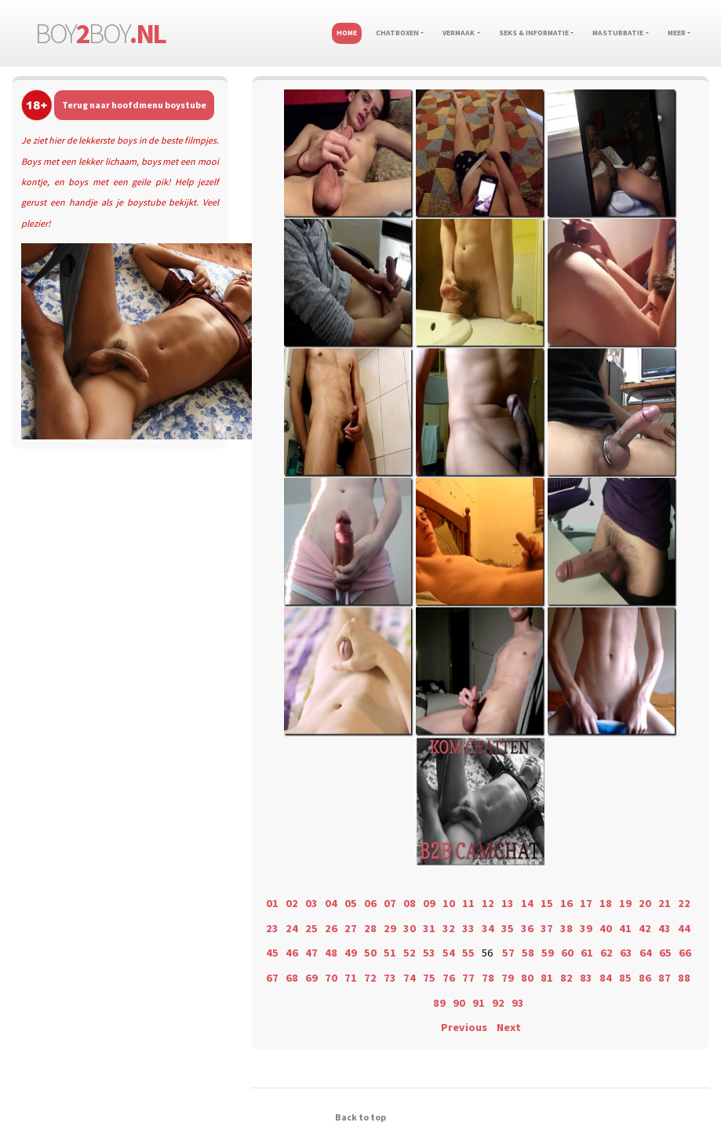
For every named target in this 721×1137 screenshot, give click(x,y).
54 (448, 953)
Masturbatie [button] (617, 33)
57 (508, 953)
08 (409, 903)
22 (684, 903)
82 (566, 978)
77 (468, 978)
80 (527, 978)
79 (507, 978)
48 (331, 953)
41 (625, 928)
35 (507, 928)
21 (664, 903)
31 (429, 928)
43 (664, 928)
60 (567, 953)
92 (498, 1003)
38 (566, 928)
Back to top (360, 1117)
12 (488, 903)
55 (468, 953)
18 (605, 903)
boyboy (100, 33)
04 (331, 903)
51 (390, 953)
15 (547, 903)
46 (292, 953)
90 (459, 1003)
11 (468, 903)
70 (331, 978)
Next (509, 1027)
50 (370, 953)
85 (625, 978)
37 (547, 928)
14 (527, 903)
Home (347, 33)
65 (665, 953)
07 (390, 903)
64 (645, 953)
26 (331, 928)
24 (292, 928)
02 (292, 903)
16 (566, 903)
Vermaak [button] (458, 33)
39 (586, 928)
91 (478, 1003)
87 (664, 978)
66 (685, 953)
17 (586, 903)
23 (272, 928)
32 (448, 928)
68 (292, 978)
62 (606, 953)
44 (684, 928)
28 (370, 928)
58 (528, 953)
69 (311, 978)
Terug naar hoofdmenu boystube (134, 105)
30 (409, 928)
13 (507, 903)
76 (448, 978)
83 (586, 978)
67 (272, 978)
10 (448, 903)
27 (350, 928)
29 (390, 928)
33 (468, 928)
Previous (464, 1027)
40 (605, 928)
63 (626, 953)
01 (272, 903)
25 (311, 928)
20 (645, 903)
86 (645, 978)
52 (409, 953)
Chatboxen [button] (397, 33)
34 (488, 928)
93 (518, 1003)
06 (370, 903)
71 (350, 978)
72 (370, 978)
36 (527, 928)
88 (684, 978)
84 (605, 978)
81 (547, 978)
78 (488, 978)
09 (429, 903)
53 (429, 953)
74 (409, 978)
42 (645, 928)
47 (311, 953)
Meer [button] (677, 33)
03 (311, 903)
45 (272, 953)
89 (439, 1003)
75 (429, 978)
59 (547, 953)
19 (625, 903)
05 (350, 903)
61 (587, 953)
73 (390, 978)
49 (350, 953)
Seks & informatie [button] (534, 33)
